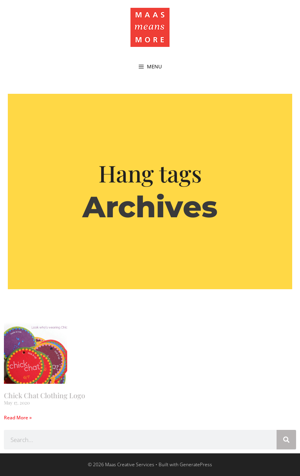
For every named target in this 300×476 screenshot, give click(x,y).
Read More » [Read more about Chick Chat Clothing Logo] (18, 417)
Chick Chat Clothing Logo (44, 395)
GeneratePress (196, 464)
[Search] (286, 439)
